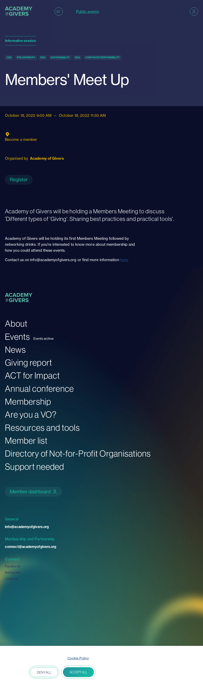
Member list (26, 440)
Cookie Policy (78, 658)
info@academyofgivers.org (27, 526)
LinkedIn (11, 579)
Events (17, 336)
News (15, 349)
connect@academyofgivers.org (30, 546)
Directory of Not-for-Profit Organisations (78, 453)
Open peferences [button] (15, 672)
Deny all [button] (44, 672)
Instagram (13, 572)
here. (124, 259)
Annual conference (39, 388)
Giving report (28, 362)
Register (19, 179)
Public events (87, 11)
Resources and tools (42, 427)
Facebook (13, 566)
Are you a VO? (31, 414)
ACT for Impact (32, 375)
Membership (28, 401)
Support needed (34, 466)
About (16, 323)
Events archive (43, 339)
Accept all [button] (78, 672)
